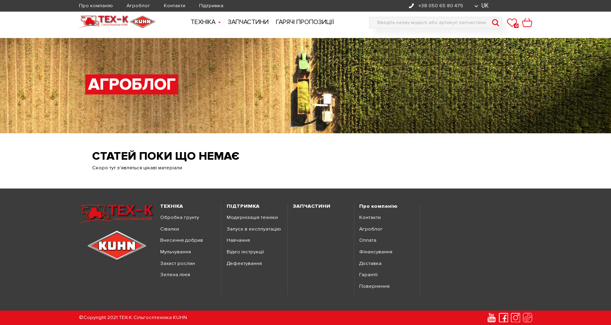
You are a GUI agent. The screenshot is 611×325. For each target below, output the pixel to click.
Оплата (367, 240)
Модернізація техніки (252, 217)
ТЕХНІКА (171, 206)
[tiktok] (528, 318)
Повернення (374, 286)
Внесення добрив (181, 240)
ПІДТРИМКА (243, 206)
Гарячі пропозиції (305, 22)
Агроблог (138, 5)
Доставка (370, 263)
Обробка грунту (179, 217)
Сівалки (169, 229)
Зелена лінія (175, 274)
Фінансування (375, 252)
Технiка (206, 22)
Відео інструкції (245, 252)
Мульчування (175, 252)
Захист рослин (177, 263)
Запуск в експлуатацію (254, 229)
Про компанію (96, 5)
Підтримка (211, 5)
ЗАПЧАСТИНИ (311, 206)
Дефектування (244, 263)
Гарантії (368, 274)
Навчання (238, 240)
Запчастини (248, 22)
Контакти (174, 5)
